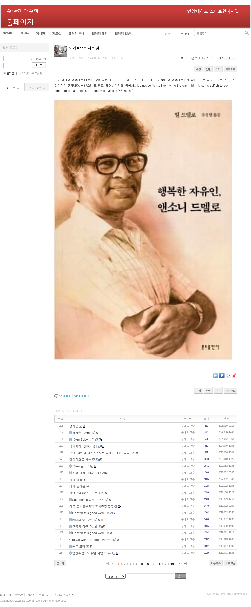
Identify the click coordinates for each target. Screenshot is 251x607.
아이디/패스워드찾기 (30, 73)
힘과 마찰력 (77, 479)
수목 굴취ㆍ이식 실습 (86, 473)
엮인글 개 (81, 396)
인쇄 (196, 58)
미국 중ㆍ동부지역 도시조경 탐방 (91, 506)
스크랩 (208, 58)
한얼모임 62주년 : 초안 (85, 493)
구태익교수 (188, 426)
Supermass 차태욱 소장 (88, 499)
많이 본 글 (12, 88)
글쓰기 (60, 563)
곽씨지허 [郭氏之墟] (83, 446)
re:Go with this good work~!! (92, 539)
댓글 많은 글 (36, 88)
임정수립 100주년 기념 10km (92, 553)
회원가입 (171, 34)
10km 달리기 (81, 466)
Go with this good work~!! (90, 513)
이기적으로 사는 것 (82, 459)
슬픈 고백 (78, 546)
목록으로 (230, 69)
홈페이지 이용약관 (11, 594)
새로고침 (230, 563)
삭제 (218, 69)
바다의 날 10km (82, 519)
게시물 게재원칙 (64, 594)
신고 (185, 58)
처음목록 (216, 563)
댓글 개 (65, 396)
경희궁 (73, 426)
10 (172, 564)
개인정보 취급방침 (38, 594)
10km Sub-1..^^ (83, 439)
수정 (198, 69)
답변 (208, 69)
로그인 (184, 34)
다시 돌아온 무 (79, 486)
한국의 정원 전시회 (85, 526)
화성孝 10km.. (81, 432)
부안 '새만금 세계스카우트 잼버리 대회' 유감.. (100, 453)
